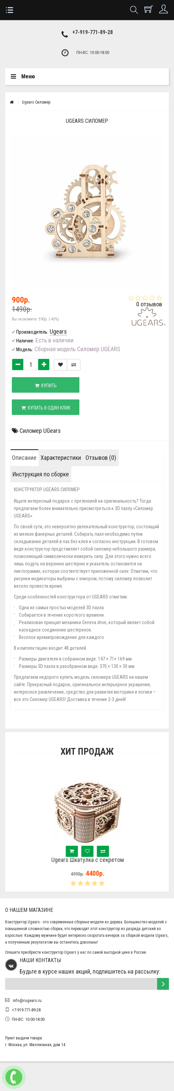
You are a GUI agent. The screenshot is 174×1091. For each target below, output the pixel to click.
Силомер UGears (40, 430)
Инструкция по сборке (41, 474)
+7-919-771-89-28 (92, 32)
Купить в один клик (45, 408)
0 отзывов (149, 304)
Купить (46, 385)
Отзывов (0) (100, 457)
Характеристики (61, 457)
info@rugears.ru (27, 1000)
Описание (24, 457)
